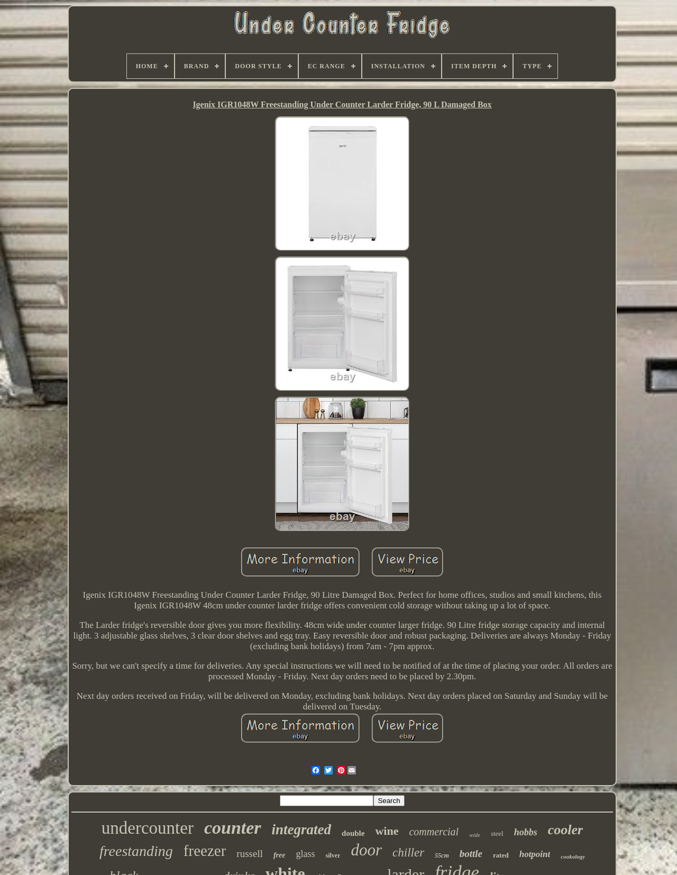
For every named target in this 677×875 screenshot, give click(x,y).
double (353, 833)
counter (232, 827)
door (366, 850)
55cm (442, 855)
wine (386, 830)
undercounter (148, 827)
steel (497, 833)
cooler (565, 829)
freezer (205, 850)
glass (305, 854)
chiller (408, 852)
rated (501, 855)
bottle (471, 853)
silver (332, 855)
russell (249, 853)
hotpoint (535, 854)
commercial (434, 831)
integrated (302, 829)
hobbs (525, 832)
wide (474, 835)
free (279, 855)
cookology (573, 856)
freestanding (136, 851)
